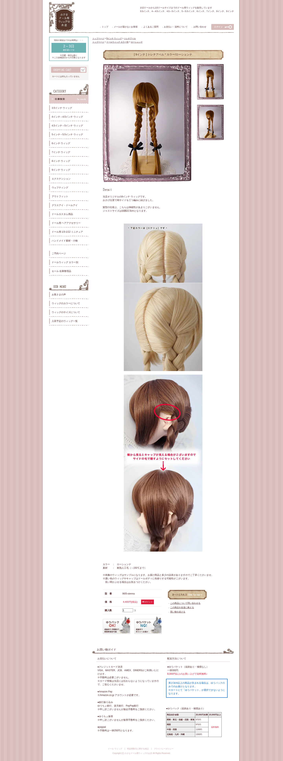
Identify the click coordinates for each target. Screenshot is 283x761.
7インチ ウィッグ (61, 152)
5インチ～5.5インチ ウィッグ (67, 134)
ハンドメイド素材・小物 (65, 240)
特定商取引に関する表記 (138, 749)
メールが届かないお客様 (126, 27)
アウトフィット (60, 196)
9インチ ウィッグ (61, 170)
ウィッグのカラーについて (66, 303)
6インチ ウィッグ (61, 143)
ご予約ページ (59, 253)
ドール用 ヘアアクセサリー (66, 223)
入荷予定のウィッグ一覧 (65, 321)
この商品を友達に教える (182, 607)
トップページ (98, 38)
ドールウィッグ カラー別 (65, 262)
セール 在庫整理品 (61, 271)
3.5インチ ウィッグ (62, 108)
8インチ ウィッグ (61, 161)
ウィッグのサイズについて (66, 312)
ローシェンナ (137, 42)
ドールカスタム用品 (62, 214)
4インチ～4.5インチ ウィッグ (67, 116)
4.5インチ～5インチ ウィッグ (67, 125)
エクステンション (61, 178)
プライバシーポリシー (164, 749)
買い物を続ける (177, 612)
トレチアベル (130, 38)
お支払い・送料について (176, 27)
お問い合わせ (199, 27)
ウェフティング (60, 187)
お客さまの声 (59, 294)
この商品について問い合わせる (185, 603)
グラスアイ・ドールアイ (65, 205)
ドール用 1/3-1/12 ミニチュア (67, 231)
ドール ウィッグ (115, 749)
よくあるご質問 (150, 27)
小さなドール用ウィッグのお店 (138, 753)
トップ (105, 27)
